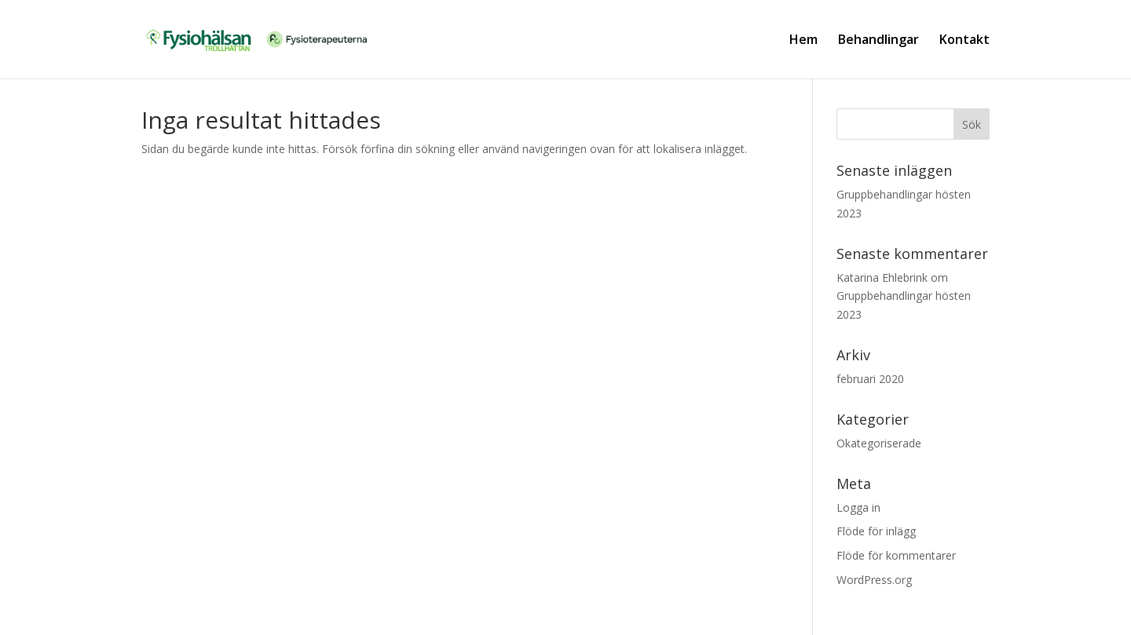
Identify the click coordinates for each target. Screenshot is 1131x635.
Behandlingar (878, 41)
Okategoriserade (878, 443)
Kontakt (964, 41)
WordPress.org (874, 579)
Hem (803, 41)
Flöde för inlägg (876, 531)
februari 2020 (870, 378)
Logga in (858, 507)
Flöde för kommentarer (896, 555)
